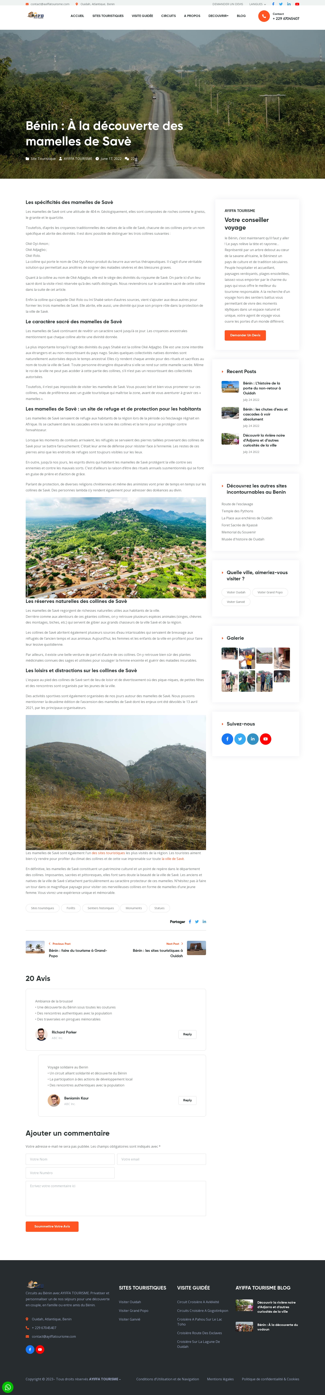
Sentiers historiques (101, 908)
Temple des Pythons (237, 511)
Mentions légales (220, 1379)
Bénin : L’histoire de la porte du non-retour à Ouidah (262, 388)
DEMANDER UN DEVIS (227, 4)
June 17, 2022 (108, 158)
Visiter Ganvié (236, 602)
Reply (187, 1034)
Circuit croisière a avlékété (198, 1302)
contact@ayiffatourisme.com (50, 4)
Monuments (134, 908)
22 (130, 158)
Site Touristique (41, 158)
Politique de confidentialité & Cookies (270, 1379)
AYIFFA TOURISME (75, 158)
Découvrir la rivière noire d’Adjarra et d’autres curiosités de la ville (264, 440)
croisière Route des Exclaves (199, 1333)
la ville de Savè (173, 858)
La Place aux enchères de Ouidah (247, 518)
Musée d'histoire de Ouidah (243, 539)
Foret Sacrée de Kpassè (240, 525)
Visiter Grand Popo (270, 592)
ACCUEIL (77, 19)
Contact (278, 18)
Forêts (71, 908)
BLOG (241, 19)
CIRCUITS (168, 19)
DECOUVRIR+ (219, 19)
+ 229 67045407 (41, 1327)
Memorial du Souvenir (239, 532)
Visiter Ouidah (236, 592)
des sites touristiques (108, 853)
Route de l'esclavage (237, 504)
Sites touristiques (42, 908)
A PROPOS (192, 19)
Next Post (174, 943)
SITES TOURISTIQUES (108, 19)
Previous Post (59, 943)
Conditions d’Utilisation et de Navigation (167, 1379)
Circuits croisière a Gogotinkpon (202, 1310)
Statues (159, 908)
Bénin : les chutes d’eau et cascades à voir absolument (265, 414)
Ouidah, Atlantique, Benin (98, 4)
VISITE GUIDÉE (142, 19)
